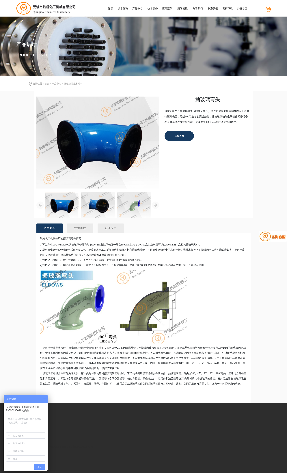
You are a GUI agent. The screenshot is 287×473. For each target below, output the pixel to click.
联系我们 (213, 8)
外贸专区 (242, 8)
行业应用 (111, 228)
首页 (46, 83)
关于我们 (198, 8)
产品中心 (137, 8)
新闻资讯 (182, 8)
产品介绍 (49, 228)
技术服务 (153, 8)
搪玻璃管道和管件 (73, 83)
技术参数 (80, 228)
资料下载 (227, 8)
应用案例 (167, 8)
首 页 (110, 8)
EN (268, 9)
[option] (97, 143)
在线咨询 (179, 136)
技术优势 (123, 8)
